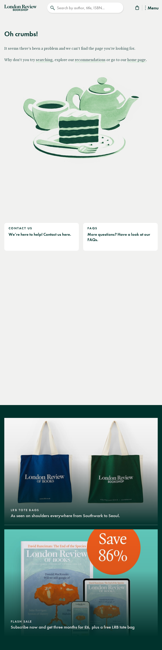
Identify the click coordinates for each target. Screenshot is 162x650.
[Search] (85, 8)
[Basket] (137, 8)
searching (44, 60)
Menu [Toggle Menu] (152, 8)
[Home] (20, 7)
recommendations (90, 60)
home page (136, 60)
